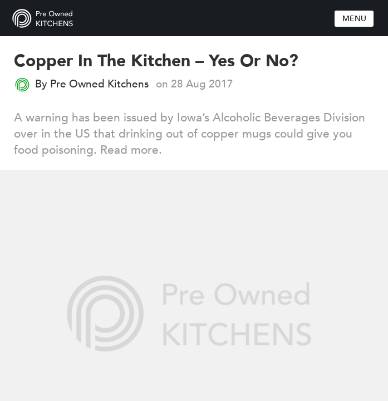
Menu (354, 18)
